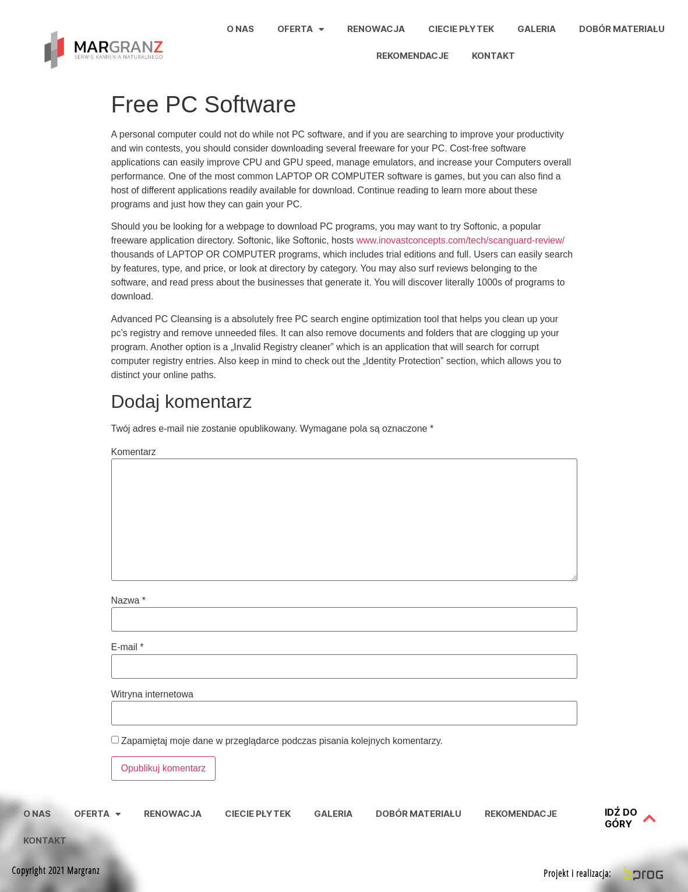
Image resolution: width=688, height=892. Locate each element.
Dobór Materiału (622, 28)
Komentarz (133, 452)
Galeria (536, 28)
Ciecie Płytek (461, 28)
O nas (240, 28)
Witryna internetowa (152, 694)
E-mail (127, 647)
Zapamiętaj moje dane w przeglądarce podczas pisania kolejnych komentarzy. (282, 741)
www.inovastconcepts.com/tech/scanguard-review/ (461, 240)
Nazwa (128, 600)
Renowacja (376, 28)
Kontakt (493, 55)
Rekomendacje (412, 55)
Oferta (300, 29)
